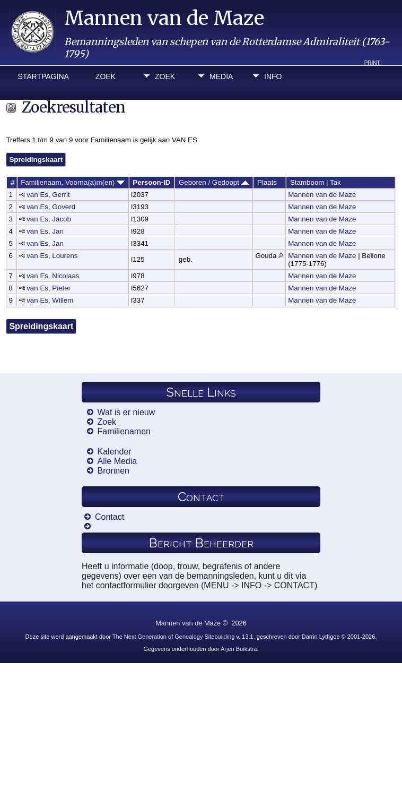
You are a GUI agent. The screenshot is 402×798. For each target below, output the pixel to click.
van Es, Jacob (49, 219)
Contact (109, 516)
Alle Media (117, 461)
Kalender (115, 451)
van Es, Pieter (49, 288)
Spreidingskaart (36, 160)
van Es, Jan (45, 231)
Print (372, 63)
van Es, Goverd (51, 207)
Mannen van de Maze (164, 18)
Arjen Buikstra (239, 649)
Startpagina (43, 76)
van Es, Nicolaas (53, 276)
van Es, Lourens (52, 256)
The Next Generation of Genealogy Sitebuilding (173, 636)
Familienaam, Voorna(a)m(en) (73, 182)
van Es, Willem (50, 300)
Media (221, 76)
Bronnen (114, 470)
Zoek (105, 76)
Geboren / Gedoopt (214, 182)
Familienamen (124, 431)
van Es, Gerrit (48, 195)
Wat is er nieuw (126, 412)
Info (273, 76)
